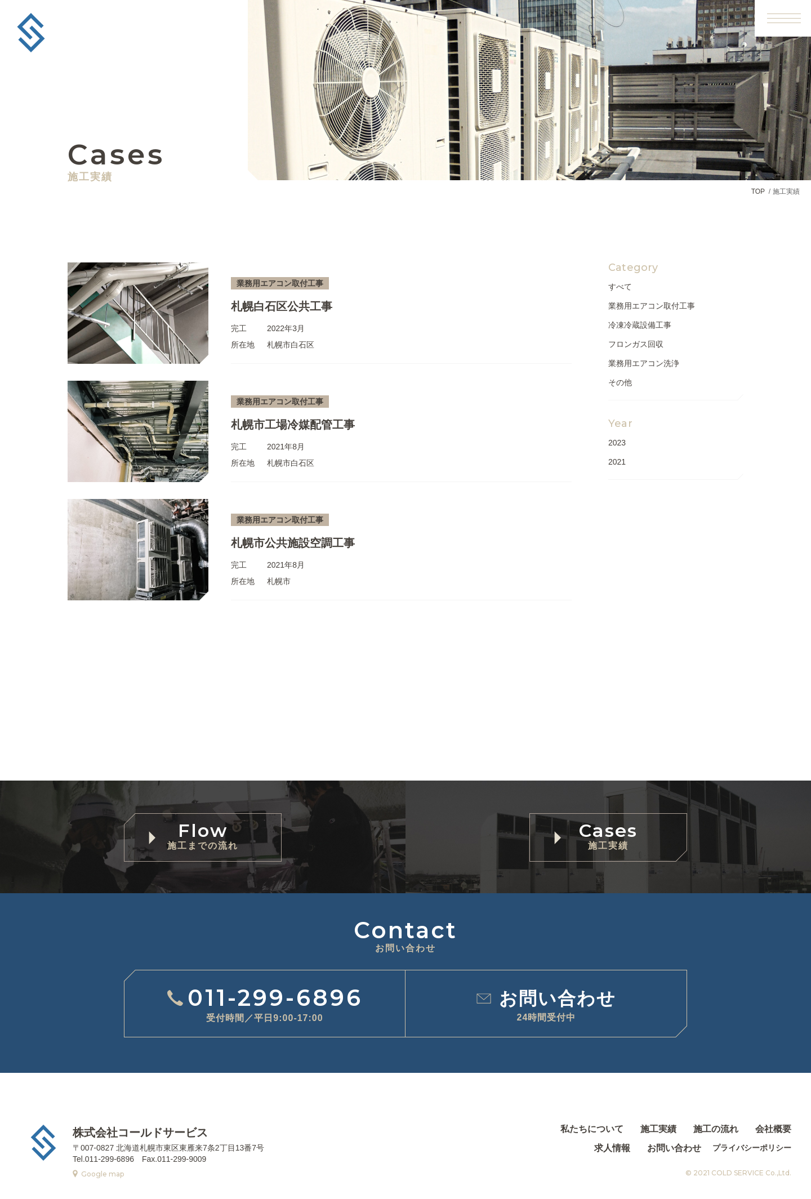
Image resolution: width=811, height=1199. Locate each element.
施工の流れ (715, 1129)
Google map (102, 1174)
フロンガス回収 (635, 344)
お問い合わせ (674, 1148)
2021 (617, 462)
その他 (620, 382)
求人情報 (612, 1148)
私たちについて (591, 1129)
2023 (617, 443)
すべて (620, 287)
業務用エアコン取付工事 (651, 306)
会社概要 (773, 1129)
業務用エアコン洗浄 (643, 363)
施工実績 (658, 1129)
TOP (758, 191)
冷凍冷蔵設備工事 (639, 325)
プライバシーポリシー (751, 1148)
